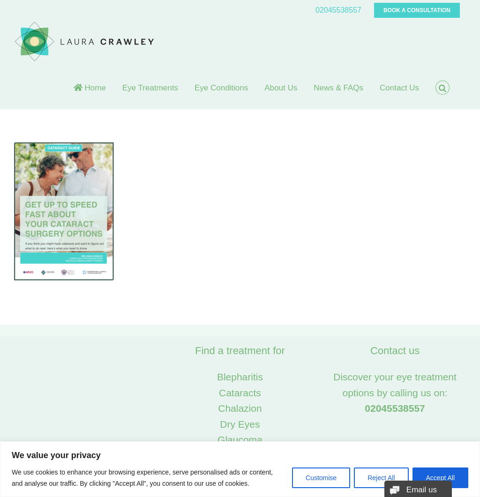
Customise (321, 478)
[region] (240, 469)
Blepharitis (240, 376)
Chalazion (240, 408)
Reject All (381, 478)
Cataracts (240, 392)
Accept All (440, 478)
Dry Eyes (240, 424)
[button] (442, 88)
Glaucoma (240, 439)
